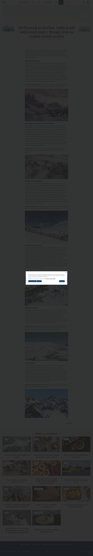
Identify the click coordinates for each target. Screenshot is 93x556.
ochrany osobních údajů (50, 278)
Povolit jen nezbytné (32, 281)
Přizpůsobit (39, 281)
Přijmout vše (62, 281)
